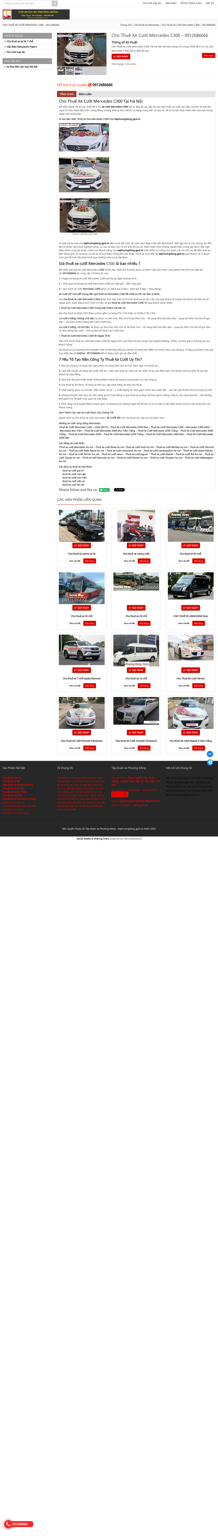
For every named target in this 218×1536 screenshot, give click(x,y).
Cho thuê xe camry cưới (136, 553)
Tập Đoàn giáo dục (184, 782)
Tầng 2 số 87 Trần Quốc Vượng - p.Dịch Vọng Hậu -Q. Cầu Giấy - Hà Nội (136, 781)
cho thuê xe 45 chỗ (191, 553)
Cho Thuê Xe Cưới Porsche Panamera (81, 740)
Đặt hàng (89, 561)
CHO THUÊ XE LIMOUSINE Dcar (190, 616)
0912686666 (102, 84)
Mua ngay (208, 55)
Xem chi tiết (74, 561)
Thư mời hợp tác (152, 3)
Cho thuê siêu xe (12, 777)
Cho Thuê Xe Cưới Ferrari (191, 678)
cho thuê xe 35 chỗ (81, 616)
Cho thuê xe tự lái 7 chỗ (20, 41)
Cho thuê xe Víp (11, 781)
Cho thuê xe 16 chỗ (136, 678)
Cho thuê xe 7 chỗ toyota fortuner (82, 678)
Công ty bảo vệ (190, 794)
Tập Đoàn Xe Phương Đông (18, 784)
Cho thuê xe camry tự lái (81, 553)
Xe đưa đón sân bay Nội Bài (22, 66)
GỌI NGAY (121, 56)
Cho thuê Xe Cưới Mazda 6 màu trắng (191, 740)
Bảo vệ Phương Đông (178, 778)
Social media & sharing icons (93, 838)
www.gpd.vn (140, 805)
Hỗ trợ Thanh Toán (191, 3)
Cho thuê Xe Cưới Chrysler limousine (136, 740)
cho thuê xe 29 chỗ (136, 616)
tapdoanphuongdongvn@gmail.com (139, 800)
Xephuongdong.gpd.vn (127, 119)
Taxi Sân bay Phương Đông (197, 786)
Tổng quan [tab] (67, 94)
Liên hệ (210, 3)
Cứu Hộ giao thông (196, 790)
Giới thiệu (170, 3)
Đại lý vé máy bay (176, 790)
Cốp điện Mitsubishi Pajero (22, 46)
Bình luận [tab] (85, 94)
